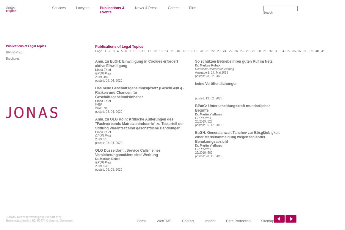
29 (253, 51)
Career (173, 8)
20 (201, 51)
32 (270, 51)
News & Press (146, 8)
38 (305, 51)
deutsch (11, 7)
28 (247, 51)
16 (178, 51)
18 (190, 51)
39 (311, 51)
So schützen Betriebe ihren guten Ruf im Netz (233, 61)
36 (294, 51)
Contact (188, 221)
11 (149, 51)
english (11, 10)
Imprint (210, 221)
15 (172, 51)
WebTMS (164, 221)
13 (160, 51)
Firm (192, 8)
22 (212, 51)
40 (317, 51)
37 (300, 51)
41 (322, 51)
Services (59, 8)
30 (259, 51)
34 (282, 51)
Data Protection (238, 221)
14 (166, 51)
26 (236, 51)
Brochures (13, 58)
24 (224, 51)
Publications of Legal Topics (26, 46)
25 (230, 51)
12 (155, 51)
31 (265, 51)
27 (242, 51)
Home (141, 221)
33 (276, 51)
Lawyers (83, 8)
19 (195, 51)
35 (288, 51)
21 (207, 51)
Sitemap (267, 221)
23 (218, 51)
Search (268, 12)
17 (184, 51)
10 (143, 51)
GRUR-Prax (14, 52)
